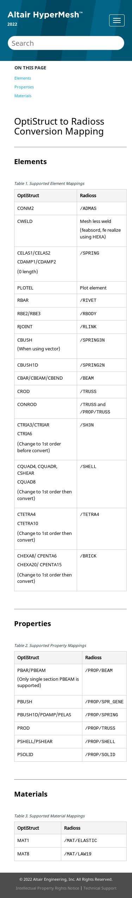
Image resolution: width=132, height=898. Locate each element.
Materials (22, 95)
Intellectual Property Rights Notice (47, 888)
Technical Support (100, 888)
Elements (22, 78)
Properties (24, 86)
